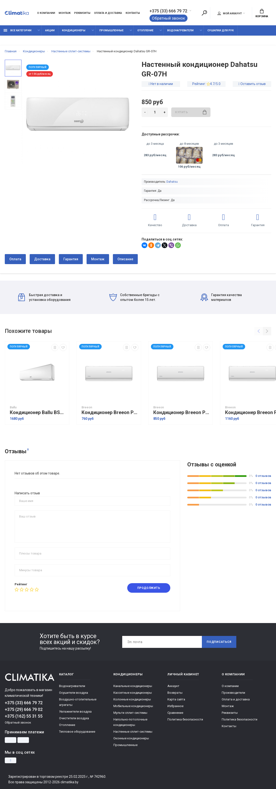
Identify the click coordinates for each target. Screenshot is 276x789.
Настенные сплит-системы (132, 731)
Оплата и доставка (108, 13)
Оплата (15, 259)
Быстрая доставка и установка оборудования (44, 297)
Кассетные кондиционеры (132, 692)
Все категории (17, 30)
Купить (190, 112)
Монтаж (65, 13)
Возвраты (174, 692)
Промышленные (111, 30)
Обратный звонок (168, 18)
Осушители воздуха (73, 692)
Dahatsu (172, 181)
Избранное (175, 706)
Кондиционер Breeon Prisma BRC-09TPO (181, 412)
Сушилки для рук (220, 30)
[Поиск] (204, 13)
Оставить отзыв (253, 84)
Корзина (261, 13)
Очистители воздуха (74, 718)
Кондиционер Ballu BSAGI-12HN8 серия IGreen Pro (38, 412)
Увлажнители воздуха (75, 711)
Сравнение (175, 712)
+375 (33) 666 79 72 (168, 11)
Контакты (133, 13)
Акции (50, 30)
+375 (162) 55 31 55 (24, 716)
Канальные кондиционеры (132, 686)
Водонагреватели (180, 30)
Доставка (42, 259)
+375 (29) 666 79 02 (24, 709)
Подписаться (219, 642)
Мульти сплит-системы (130, 712)
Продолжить (148, 588)
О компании (46, 13)
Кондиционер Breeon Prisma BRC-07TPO (110, 412)
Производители (233, 692)
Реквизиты (82, 13)
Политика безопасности (185, 719)
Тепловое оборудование (77, 731)
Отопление (145, 30)
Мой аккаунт (229, 13)
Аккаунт (173, 686)
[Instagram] (10, 760)
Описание (125, 259)
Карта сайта (176, 699)
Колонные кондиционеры (132, 699)
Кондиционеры (73, 30)
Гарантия (70, 259)
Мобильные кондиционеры (133, 706)
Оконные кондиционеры (131, 738)
